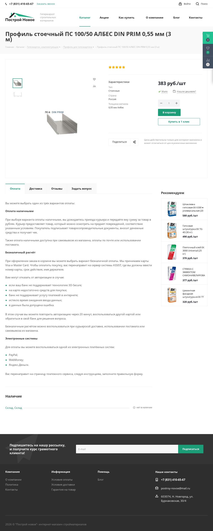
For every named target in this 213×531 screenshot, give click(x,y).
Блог (101, 479)
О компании (13, 479)
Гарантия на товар (63, 489)
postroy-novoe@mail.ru (175, 488)
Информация (60, 471)
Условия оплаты (62, 479)
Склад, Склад (13, 407)
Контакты (11, 489)
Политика (11, 484)
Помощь (103, 471)
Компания (12, 471)
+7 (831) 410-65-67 (173, 480)
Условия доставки (63, 484)
